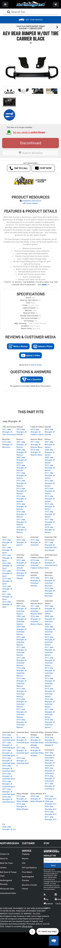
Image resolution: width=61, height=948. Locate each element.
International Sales (8, 893)
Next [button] (57, 27)
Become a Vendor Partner (29, 887)
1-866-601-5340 (35, 28)
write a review (36, 365)
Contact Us (4, 854)
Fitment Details (31, 203)
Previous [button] (4, 27)
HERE (44, 285)
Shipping (25, 854)
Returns (25, 858)
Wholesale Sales (7, 889)
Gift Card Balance (29, 867)
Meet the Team (6, 863)
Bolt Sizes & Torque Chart (8, 874)
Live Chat (23, 28)
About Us (4, 858)
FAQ (23, 863)
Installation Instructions (31, 201)
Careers (3, 867)
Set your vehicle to (29, 132)
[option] (30, 27)
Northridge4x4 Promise (28, 879)
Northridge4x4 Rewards (6, 882)
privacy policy (53, 887)
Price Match (27, 872)
